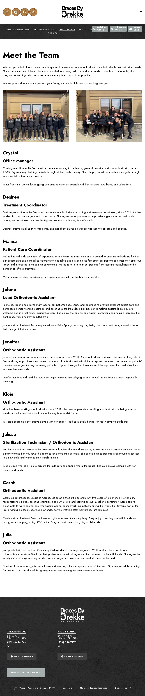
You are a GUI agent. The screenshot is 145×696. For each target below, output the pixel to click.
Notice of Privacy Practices (93, 688)
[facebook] (7, 12)
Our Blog (53, 33)
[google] (24, 12)
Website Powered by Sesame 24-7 (34, 688)
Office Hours (22, 656)
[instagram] (16, 12)
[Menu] (141, 12)
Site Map (67, 688)
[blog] (33, 12)
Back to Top (123, 688)
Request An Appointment (26, 672)
